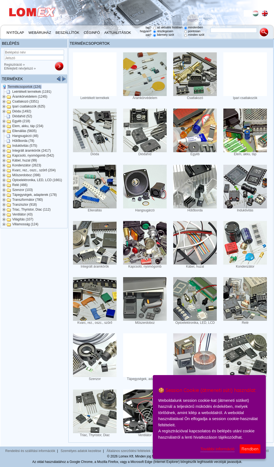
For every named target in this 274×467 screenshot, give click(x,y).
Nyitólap (15, 33)
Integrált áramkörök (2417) (31, 150)
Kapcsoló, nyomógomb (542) (33, 155)
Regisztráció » (14, 65)
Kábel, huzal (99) (24, 160)
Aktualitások (117, 33)
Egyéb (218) (21, 121)
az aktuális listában (169, 27)
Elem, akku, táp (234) (27, 126)
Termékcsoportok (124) (24, 87)
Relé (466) (20, 185)
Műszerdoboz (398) (26, 175)
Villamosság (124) (25, 224)
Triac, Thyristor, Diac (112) (31, 209)
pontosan (194, 31)
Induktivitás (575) (24, 146)
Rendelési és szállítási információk (30, 451)
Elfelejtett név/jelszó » (20, 68)
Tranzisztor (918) (24, 204)
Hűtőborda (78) (23, 141)
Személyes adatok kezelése (81, 451)
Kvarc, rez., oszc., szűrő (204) (34, 170)
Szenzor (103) (22, 190)
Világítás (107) (22, 219)
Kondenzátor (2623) (26, 165)
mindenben (195, 27)
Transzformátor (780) (27, 200)
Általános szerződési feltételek (128, 451)
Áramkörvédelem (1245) (29, 96)
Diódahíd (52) (22, 116)
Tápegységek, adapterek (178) (34, 195)
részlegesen (165, 31)
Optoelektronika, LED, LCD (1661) (37, 180)
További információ (217, 449)
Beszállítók (67, 33)
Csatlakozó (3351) (25, 101)
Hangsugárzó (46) (25, 136)
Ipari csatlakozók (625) (28, 106)
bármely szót (165, 34)
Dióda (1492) (21, 111)
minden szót (196, 34)
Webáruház (40, 33)
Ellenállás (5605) (24, 131)
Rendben (250, 448)
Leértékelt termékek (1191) (31, 92)
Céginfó (92, 33)
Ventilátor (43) (22, 214)
